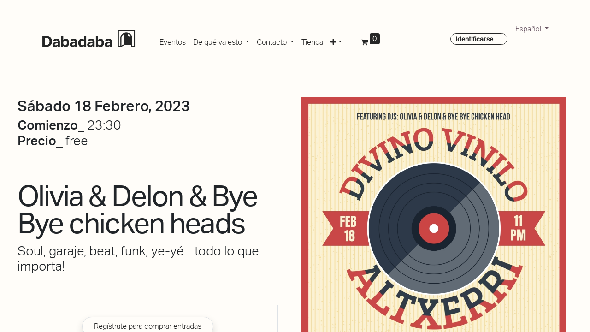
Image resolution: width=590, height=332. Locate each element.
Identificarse (474, 39)
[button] (336, 40)
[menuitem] (172, 40)
